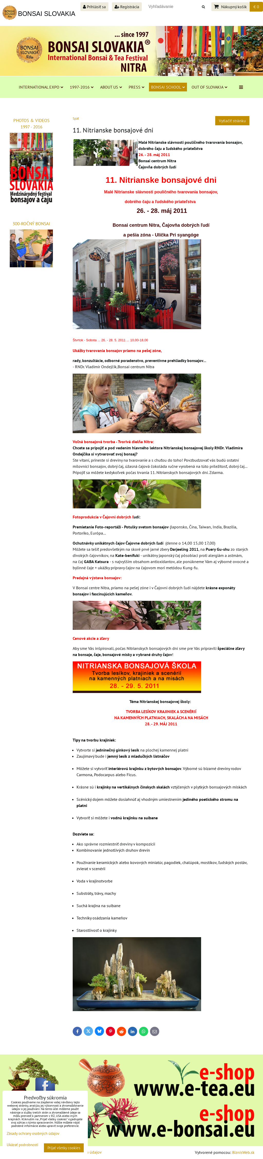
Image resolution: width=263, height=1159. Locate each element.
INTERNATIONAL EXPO (41, 87)
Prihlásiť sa (94, 6)
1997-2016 (81, 87)
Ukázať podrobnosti (22, 1145)
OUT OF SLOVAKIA (209, 87)
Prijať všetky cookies (64, 1147)
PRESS (136, 87)
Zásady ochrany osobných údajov (33, 1133)
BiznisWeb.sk (243, 1152)
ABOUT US (111, 87)
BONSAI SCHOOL (168, 87)
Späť (76, 118)
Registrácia (127, 6)
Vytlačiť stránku (232, 120)
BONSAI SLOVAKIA (46, 13)
